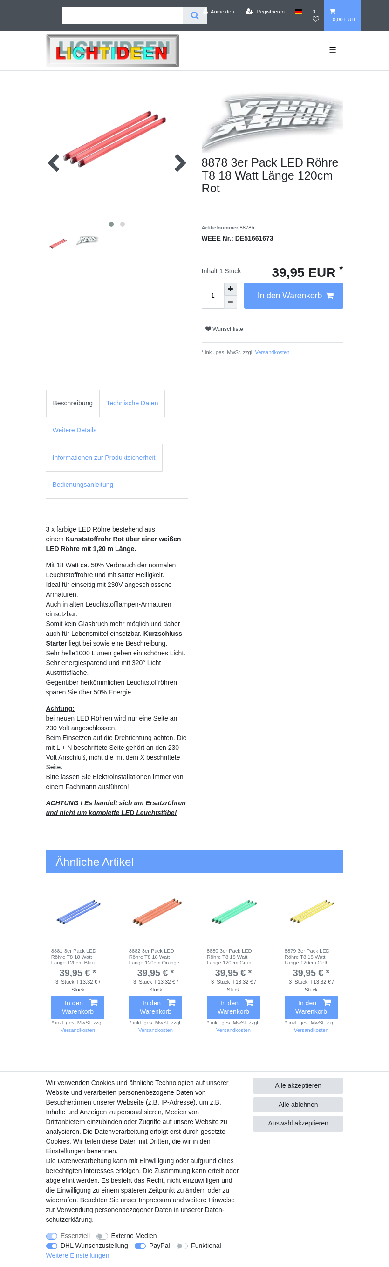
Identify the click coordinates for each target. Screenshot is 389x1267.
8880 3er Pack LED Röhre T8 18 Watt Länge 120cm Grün (229, 956)
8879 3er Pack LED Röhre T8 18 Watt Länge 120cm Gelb (307, 956)
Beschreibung (73, 403)
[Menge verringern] (230, 302)
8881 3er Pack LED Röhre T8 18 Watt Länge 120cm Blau (73, 956)
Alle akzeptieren (298, 1085)
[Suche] (195, 15)
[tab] (73, 403)
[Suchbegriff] (122, 15)
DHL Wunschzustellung (94, 1245)
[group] (78, 911)
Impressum (155, 1200)
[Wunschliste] (315, 15)
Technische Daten (132, 403)
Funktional (206, 1245)
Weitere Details (75, 430)
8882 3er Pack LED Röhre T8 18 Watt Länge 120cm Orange (154, 956)
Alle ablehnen (298, 1104)
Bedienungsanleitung (83, 484)
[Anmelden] (218, 11)
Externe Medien (134, 1236)
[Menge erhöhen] (230, 289)
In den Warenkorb (295, 295)
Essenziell (75, 1236)
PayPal (159, 1245)
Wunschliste (224, 329)
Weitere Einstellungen (77, 1255)
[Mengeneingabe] (213, 296)
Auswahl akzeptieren (298, 1123)
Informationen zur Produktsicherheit (104, 457)
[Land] (298, 11)
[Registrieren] (265, 11)
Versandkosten (271, 352)
